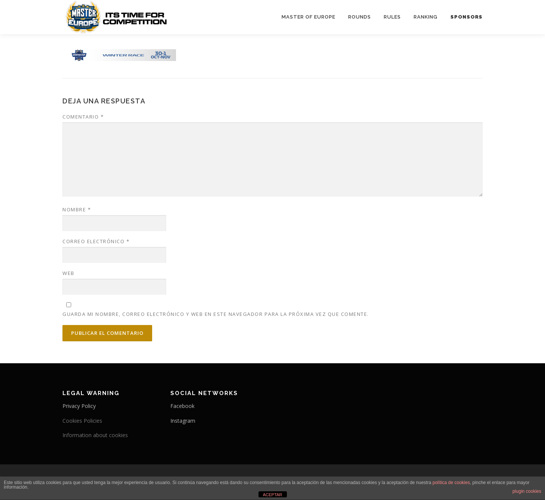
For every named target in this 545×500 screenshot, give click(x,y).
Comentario (83, 116)
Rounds (359, 17)
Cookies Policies (82, 420)
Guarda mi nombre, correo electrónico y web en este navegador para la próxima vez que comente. (215, 314)
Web (68, 273)
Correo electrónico (95, 241)
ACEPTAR (272, 494)
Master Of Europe (308, 17)
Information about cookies (95, 435)
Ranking (426, 17)
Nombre (76, 209)
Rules (392, 17)
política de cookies (451, 482)
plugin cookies (526, 491)
